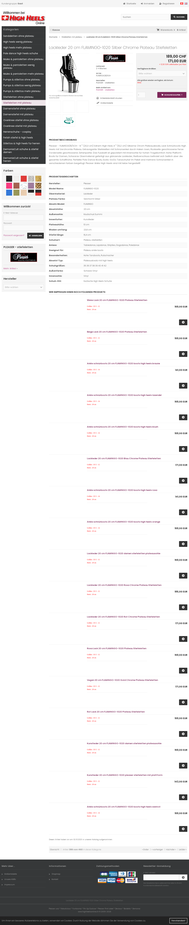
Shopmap (54, 874)
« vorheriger (157, 849)
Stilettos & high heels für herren (21, 143)
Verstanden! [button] (178, 920)
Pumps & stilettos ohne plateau (21, 79)
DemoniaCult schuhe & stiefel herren (20, 159)
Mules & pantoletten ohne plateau (23, 59)
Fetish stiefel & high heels (18, 137)
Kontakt (53, 879)
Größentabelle (107, 103)
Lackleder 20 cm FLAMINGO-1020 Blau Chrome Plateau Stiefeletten (124, 458)
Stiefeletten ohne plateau (18, 97)
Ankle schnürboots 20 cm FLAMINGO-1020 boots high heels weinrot (123, 806)
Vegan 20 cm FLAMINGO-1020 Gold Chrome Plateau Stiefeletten (122, 680)
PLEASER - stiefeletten (105, 90)
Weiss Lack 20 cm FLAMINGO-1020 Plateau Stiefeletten (117, 300)
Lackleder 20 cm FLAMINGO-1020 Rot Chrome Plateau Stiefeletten (123, 616)
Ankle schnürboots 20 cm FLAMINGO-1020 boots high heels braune (123, 363)
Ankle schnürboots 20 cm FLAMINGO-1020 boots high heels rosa (122, 490)
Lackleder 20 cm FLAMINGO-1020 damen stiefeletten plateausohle (123, 553)
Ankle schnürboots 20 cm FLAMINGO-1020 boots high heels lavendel (124, 395)
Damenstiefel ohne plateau (19, 108)
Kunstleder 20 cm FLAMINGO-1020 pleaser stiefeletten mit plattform (124, 775)
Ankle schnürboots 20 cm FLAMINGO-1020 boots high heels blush (122, 426)
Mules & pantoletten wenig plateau (19, 66)
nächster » (171, 849)
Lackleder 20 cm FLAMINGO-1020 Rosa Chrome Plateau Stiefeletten (124, 585)
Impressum (8, 884)
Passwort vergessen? (13, 235)
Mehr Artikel (9, 268)
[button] (161, 73)
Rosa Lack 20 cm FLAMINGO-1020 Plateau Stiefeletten (116, 648)
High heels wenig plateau (17, 41)
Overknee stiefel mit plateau (20, 126)
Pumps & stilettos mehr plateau (21, 91)
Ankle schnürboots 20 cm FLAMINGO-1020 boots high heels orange (123, 521)
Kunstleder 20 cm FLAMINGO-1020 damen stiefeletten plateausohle (124, 743)
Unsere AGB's (9, 879)
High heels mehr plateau (17, 47)
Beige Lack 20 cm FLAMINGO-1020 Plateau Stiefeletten (117, 331)
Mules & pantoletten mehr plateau (23, 73)
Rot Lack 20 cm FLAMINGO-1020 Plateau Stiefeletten (116, 711)
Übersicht (54, 849)
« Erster (145, 849)
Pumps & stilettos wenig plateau (22, 85)
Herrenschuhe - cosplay (17, 131)
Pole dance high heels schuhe (20, 53)
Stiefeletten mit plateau (17, 102)
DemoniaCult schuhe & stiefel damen (20, 151)
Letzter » (183, 849)
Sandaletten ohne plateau (18, 36)
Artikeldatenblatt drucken (111, 98)
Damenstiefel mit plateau (18, 114)
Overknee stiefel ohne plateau (21, 120)
